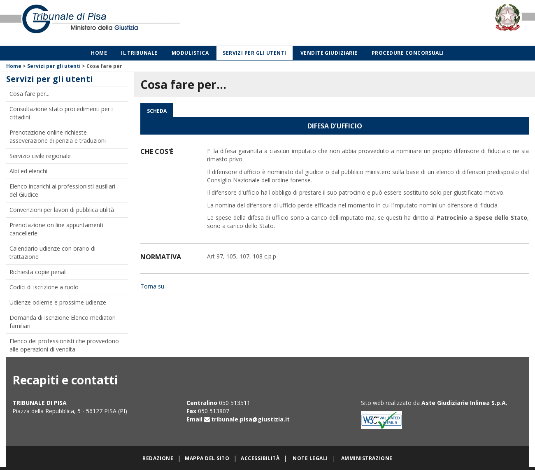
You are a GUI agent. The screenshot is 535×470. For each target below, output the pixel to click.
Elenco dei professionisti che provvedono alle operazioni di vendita (64, 345)
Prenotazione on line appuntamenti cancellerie (56, 229)
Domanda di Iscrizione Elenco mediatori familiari (62, 322)
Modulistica (190, 52)
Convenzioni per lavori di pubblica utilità (61, 210)
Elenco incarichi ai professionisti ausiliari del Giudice (62, 190)
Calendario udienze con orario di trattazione (52, 252)
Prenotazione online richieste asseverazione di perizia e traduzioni (57, 136)
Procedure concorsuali (408, 52)
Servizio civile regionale (40, 156)
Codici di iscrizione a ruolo (44, 287)
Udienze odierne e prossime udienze (57, 302)
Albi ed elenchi (28, 171)
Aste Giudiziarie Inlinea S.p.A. (464, 403)
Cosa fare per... (29, 94)
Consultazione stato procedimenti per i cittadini (61, 113)
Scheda (157, 110)
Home (99, 52)
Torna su (152, 286)
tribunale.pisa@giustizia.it (250, 419)
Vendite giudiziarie (329, 52)
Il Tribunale (139, 52)
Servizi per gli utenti (254, 52)
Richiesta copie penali (38, 272)
